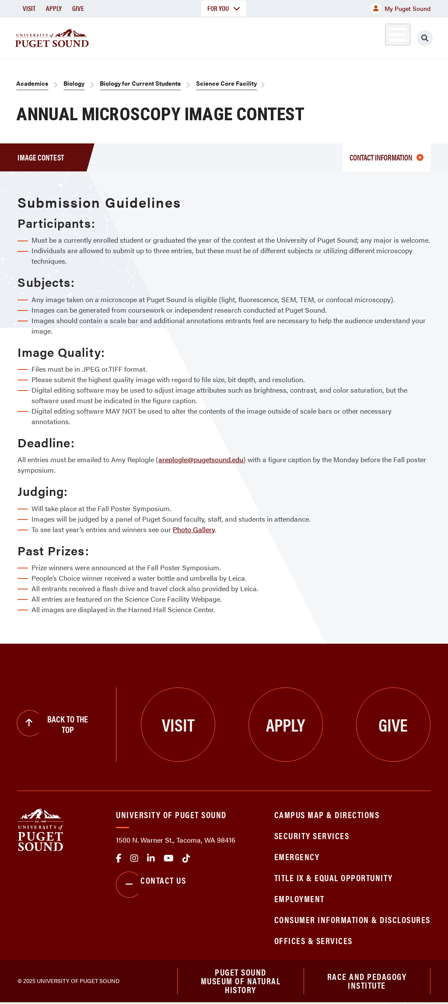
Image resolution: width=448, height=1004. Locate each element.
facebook (119, 858)
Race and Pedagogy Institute (367, 981)
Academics (167, 36)
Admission (226, 36)
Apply (54, 8)
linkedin (151, 858)
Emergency (297, 856)
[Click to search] (433, 38)
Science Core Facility (226, 83)
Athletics (347, 36)
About (115, 36)
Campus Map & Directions (327, 814)
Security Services (312, 835)
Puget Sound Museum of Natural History (241, 982)
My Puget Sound (400, 8)
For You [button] (223, 8)
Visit (29, 8)
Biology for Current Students (140, 83)
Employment (299, 898)
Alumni (387, 36)
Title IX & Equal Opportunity (333, 877)
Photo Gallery (194, 529)
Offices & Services (313, 940)
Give (78, 8)
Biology (73, 83)
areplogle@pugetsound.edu (200, 459)
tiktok (186, 858)
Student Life (287, 36)
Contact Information (387, 157)
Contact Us (151, 885)
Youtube (169, 858)
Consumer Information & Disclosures (352, 919)
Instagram (134, 858)
